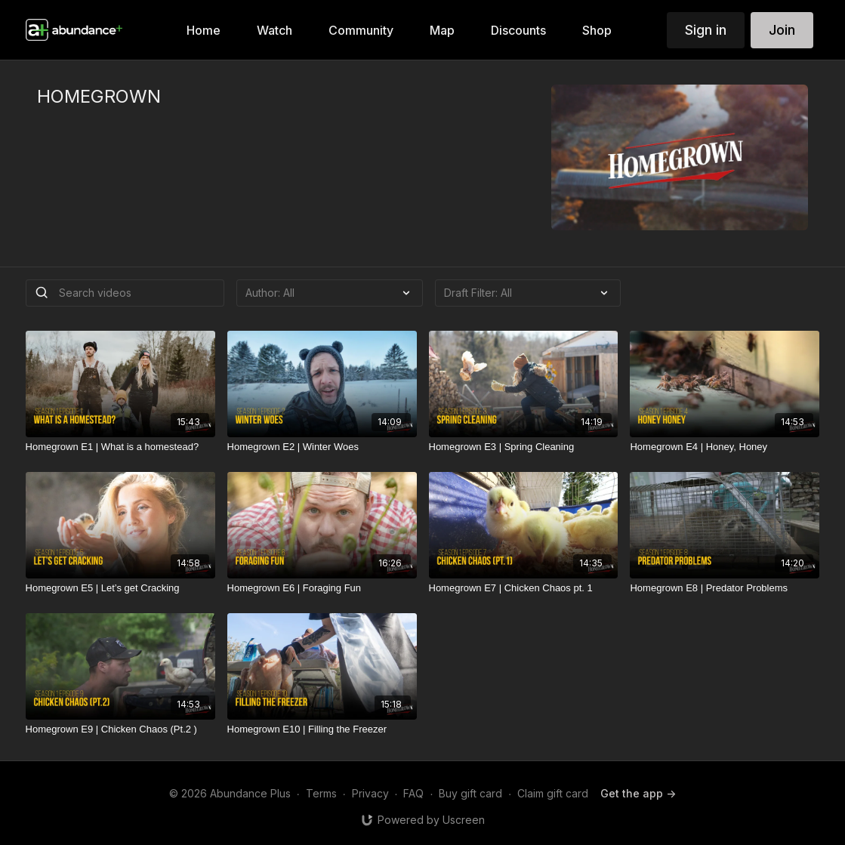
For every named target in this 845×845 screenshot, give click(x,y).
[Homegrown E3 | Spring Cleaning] (523, 447)
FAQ (413, 793)
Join (782, 30)
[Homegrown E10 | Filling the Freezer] (322, 729)
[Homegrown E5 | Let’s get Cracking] (120, 588)
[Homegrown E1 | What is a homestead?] (120, 447)
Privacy (370, 793)
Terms (321, 793)
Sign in (705, 30)
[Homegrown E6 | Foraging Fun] (322, 588)
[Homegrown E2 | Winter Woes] (322, 447)
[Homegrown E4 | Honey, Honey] (724, 447)
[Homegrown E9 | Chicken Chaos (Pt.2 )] (120, 729)
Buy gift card (470, 793)
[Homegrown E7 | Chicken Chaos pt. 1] (523, 588)
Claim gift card (552, 793)
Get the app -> (638, 793)
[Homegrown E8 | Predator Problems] (724, 588)
